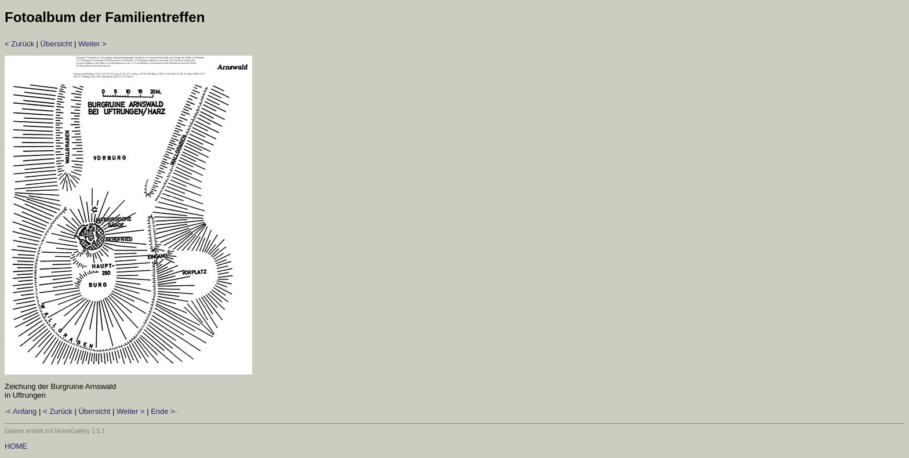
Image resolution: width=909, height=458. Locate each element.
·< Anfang (21, 411)
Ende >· (164, 411)
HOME (16, 446)
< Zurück (19, 43)
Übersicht (56, 43)
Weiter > (92, 43)
